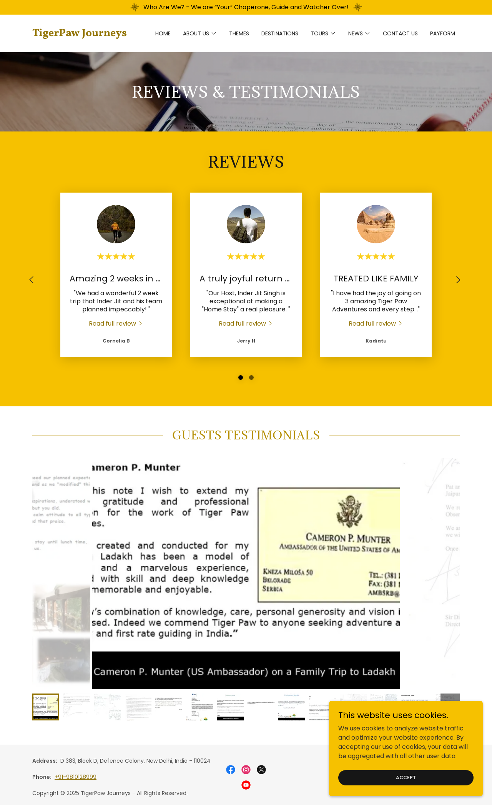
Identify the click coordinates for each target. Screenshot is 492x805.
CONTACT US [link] (400, 33)
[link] (85, 34)
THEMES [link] (239, 33)
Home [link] (163, 33)
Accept (406, 777)
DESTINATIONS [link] (279, 33)
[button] (200, 33)
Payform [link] (442, 33)
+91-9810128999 (75, 777)
